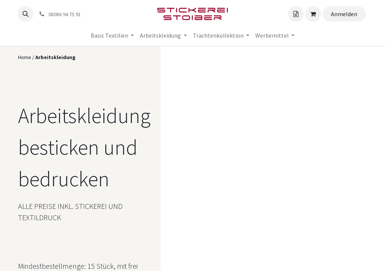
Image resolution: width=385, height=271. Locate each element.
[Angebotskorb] (296, 14)
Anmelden (344, 14)
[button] (25, 14)
